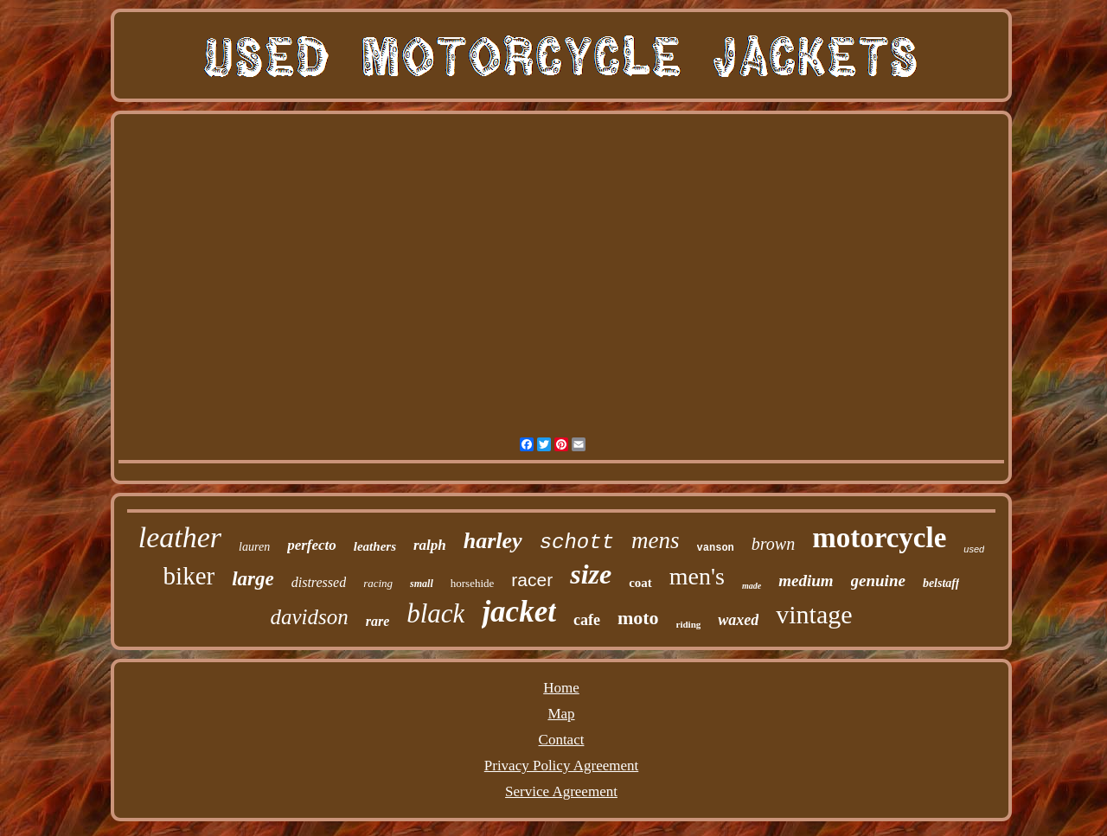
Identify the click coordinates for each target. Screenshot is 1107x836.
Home (561, 688)
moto (638, 618)
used (973, 549)
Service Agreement (561, 791)
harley (493, 540)
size (590, 574)
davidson (309, 617)
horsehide (473, 583)
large (253, 579)
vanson (715, 548)
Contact (562, 739)
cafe (586, 620)
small (421, 584)
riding (688, 624)
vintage (814, 614)
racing (378, 583)
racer (532, 580)
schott (577, 542)
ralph (429, 545)
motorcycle (879, 537)
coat (640, 583)
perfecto (311, 545)
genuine (878, 580)
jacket (519, 612)
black (435, 613)
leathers (375, 546)
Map (560, 713)
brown (773, 543)
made (751, 585)
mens (655, 540)
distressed (318, 582)
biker (189, 576)
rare (378, 621)
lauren (254, 546)
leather (179, 537)
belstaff (941, 583)
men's (697, 576)
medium (805, 580)
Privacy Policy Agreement (561, 765)
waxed (738, 620)
